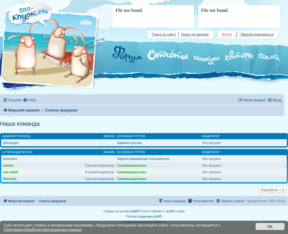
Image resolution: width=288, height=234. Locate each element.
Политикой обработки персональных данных (42, 229)
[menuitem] (29, 100)
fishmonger (11, 143)
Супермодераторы (17, 152)
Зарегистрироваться (257, 34)
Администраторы (16, 136)
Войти (227, 34)
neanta (8, 165)
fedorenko (10, 158)
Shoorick (9, 178)
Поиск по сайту (164, 34)
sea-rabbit (10, 172)
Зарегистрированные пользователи (143, 158)
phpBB (134, 211)
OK (270, 226)
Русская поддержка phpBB (144, 216)
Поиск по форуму (195, 34)
